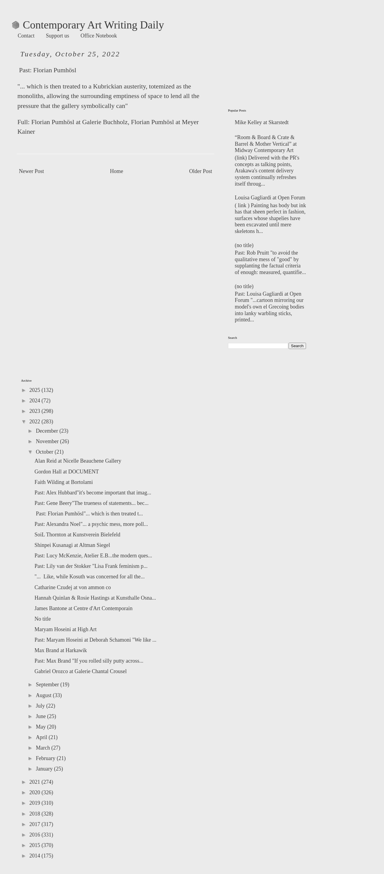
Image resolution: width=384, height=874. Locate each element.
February (46, 758)
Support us (57, 36)
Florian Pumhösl (54, 70)
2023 (35, 411)
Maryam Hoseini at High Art (65, 629)
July (41, 706)
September (48, 685)
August (44, 695)
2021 (35, 782)
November (48, 441)
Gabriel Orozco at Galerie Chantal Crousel (80, 671)
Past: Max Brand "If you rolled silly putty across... (88, 661)
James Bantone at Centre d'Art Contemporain (83, 608)
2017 (35, 824)
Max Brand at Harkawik (60, 650)
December (47, 431)
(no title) (244, 245)
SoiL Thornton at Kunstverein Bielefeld (77, 535)
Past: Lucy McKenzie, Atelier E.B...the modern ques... (93, 556)
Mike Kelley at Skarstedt (262, 122)
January (45, 769)
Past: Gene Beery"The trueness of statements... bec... (91, 503)
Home (116, 171)
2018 (35, 814)
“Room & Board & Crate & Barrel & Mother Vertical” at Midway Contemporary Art (266, 143)
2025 (35, 390)
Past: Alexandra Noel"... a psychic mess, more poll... (91, 524)
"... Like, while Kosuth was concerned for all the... (89, 577)
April (42, 737)
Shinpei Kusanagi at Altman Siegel (72, 545)
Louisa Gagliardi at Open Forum (270, 198)
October (45, 452)
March (43, 748)
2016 (35, 835)
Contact (26, 36)
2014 (35, 856)
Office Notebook (99, 36)
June (41, 716)
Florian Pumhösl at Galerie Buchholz (79, 122)
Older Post (200, 171)
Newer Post (31, 171)
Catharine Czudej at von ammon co (72, 587)
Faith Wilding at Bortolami (63, 482)
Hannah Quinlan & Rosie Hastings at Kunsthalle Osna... (95, 598)
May (41, 727)
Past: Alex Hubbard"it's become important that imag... (92, 493)
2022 (35, 422)
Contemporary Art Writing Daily (88, 25)
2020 (35, 792)
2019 (35, 803)
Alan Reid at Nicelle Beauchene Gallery (77, 461)
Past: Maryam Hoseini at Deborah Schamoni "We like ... (95, 640)
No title (42, 619)
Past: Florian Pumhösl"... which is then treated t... (88, 514)
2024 (35, 401)
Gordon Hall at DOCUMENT (66, 472)
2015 (35, 845)
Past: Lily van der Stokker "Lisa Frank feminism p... (91, 566)
